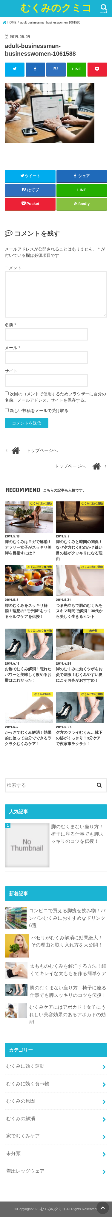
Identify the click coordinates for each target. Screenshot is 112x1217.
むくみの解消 (20, 1118)
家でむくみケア (23, 1135)
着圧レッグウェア (25, 1171)
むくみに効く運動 (25, 1066)
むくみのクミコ (56, 7)
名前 (10, 324)
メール (12, 347)
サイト (11, 371)
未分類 (13, 1153)
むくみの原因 (20, 1100)
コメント (13, 267)
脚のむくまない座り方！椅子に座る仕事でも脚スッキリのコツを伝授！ (77, 834)
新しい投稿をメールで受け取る (39, 410)
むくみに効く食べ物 (27, 1083)
